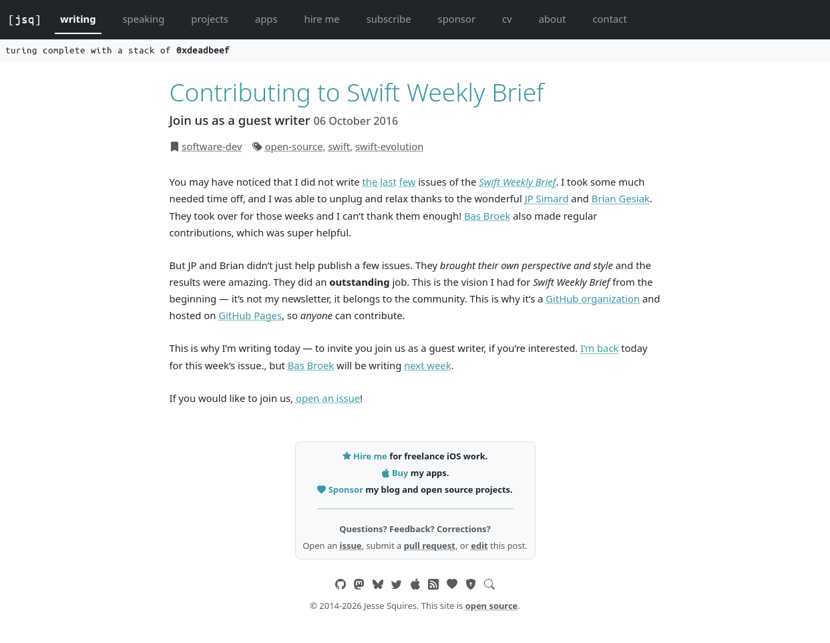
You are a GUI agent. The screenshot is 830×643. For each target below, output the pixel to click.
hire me (322, 18)
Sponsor (341, 489)
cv (507, 18)
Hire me (366, 456)
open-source (294, 146)
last (388, 181)
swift (339, 146)
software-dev (212, 146)
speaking (144, 18)
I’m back (599, 348)
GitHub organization (593, 298)
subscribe (389, 18)
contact (609, 18)
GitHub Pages (250, 315)
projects (209, 18)
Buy (396, 473)
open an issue (328, 398)
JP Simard (547, 198)
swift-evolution (389, 146)
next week (427, 365)
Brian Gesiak (621, 198)
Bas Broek (487, 215)
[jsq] (24, 19)
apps (266, 18)
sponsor (456, 18)
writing (78, 18)
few (407, 181)
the (370, 181)
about (552, 18)
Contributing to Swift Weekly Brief (357, 92)
